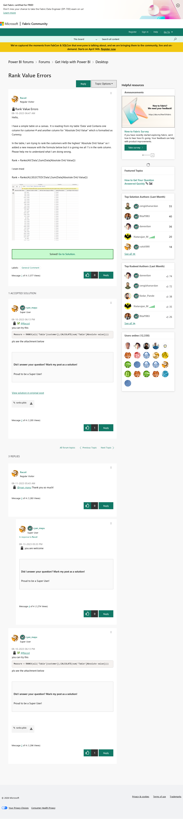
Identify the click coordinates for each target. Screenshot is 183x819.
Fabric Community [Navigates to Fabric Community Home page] (35, 24)
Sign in (145, 31)
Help (156, 31)
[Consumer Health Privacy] (43, 808)
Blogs (113, 23)
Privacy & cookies (140, 796)
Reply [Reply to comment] (106, 428)
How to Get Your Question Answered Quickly (139, 181)
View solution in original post (28, 393)
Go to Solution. (67, 254)
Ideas (83, 23)
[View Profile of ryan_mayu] (31, 307)
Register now (108, 49)
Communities (98, 23)
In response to (28, 537)
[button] (83, 83)
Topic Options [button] (103, 83)
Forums (55, 23)
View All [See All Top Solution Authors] (130, 254)
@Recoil (25, 323)
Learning (126, 23)
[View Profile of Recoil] (23, 97)
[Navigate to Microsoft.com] (9, 24)
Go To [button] (167, 31)
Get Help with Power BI (72, 61)
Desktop (102, 61)
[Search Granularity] (85, 39)
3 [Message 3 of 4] (21, 498)
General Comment (30, 268)
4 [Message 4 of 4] (29, 606)
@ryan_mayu (24, 487)
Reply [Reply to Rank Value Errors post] (106, 275)
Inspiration (70, 23)
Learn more (9, 12)
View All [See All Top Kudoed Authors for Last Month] (130, 323)
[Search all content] (139, 39)
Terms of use (159, 796)
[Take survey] (135, 148)
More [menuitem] (139, 23)
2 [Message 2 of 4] (21, 420)
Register (133, 31)
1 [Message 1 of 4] (21, 275)
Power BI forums (21, 61)
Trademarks (175, 796)
